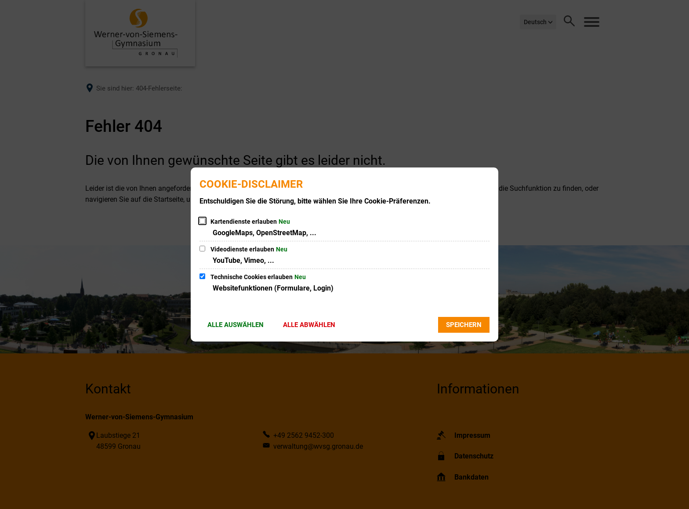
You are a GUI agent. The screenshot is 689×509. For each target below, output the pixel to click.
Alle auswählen (235, 325)
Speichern (464, 325)
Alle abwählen (309, 325)
